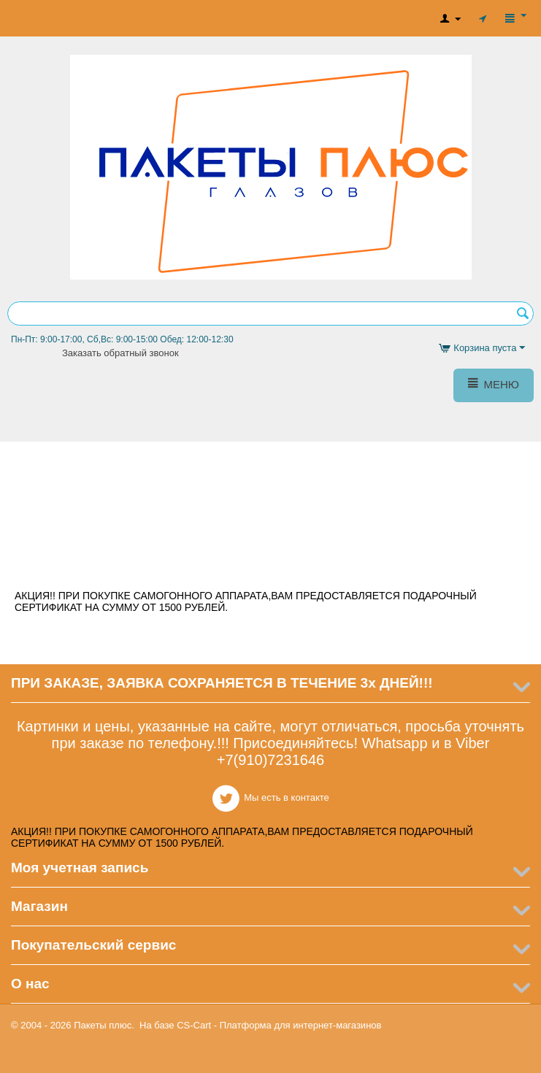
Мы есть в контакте (270, 563)
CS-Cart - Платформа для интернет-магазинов (279, 1025)
